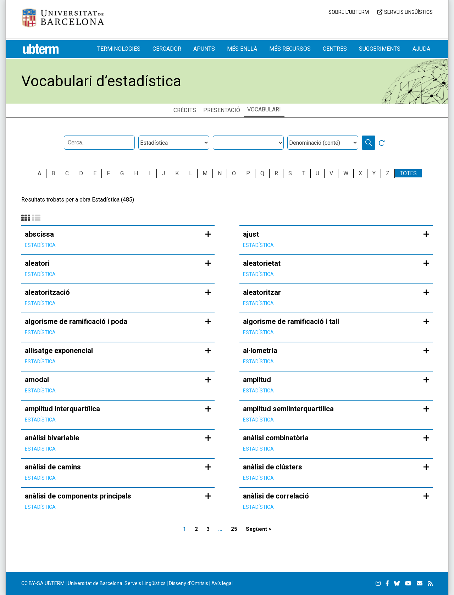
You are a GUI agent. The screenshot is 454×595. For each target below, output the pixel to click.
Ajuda (421, 48)
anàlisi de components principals (78, 496)
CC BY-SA (32, 583)
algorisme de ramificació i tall (291, 321)
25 (234, 529)
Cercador (167, 48)
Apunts (204, 48)
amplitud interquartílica (62, 408)
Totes (408, 173)
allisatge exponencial (59, 350)
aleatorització (47, 292)
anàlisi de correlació (276, 496)
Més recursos (290, 48)
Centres (335, 48)
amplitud (257, 379)
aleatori (37, 263)
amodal (37, 379)
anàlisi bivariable (52, 438)
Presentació (221, 110)
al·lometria (260, 350)
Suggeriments (379, 48)
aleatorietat (262, 263)
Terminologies (118, 48)
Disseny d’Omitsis (188, 583)
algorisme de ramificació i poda (76, 321)
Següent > (258, 529)
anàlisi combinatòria (276, 438)
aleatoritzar (262, 292)
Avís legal (222, 583)
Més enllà (242, 48)
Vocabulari (264, 109)
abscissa (39, 234)
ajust (251, 234)
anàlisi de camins (53, 467)
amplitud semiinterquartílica (288, 408)
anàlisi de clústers (272, 467)
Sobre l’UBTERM (348, 12)
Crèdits (184, 110)
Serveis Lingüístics (408, 12)
